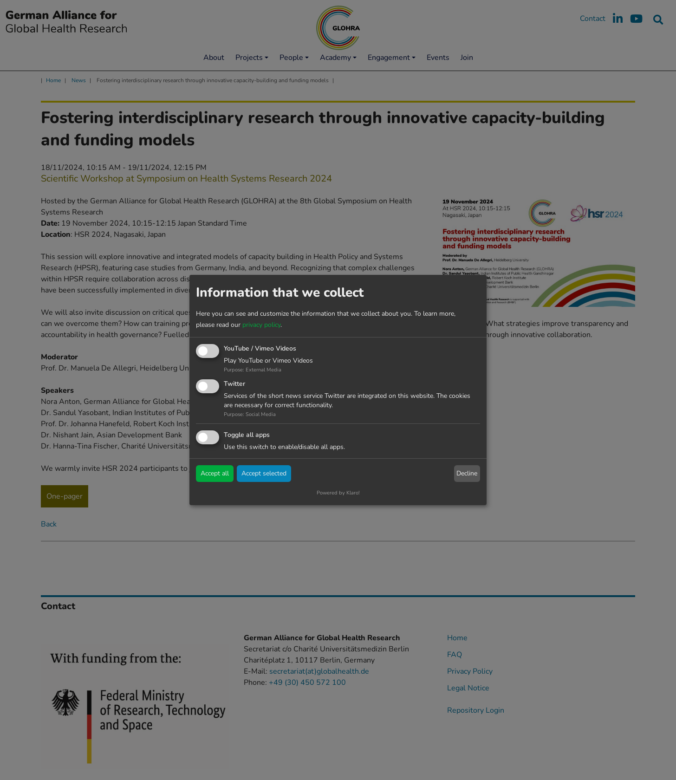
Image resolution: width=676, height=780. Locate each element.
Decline (466, 473)
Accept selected (263, 473)
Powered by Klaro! (338, 492)
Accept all (215, 473)
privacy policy (261, 324)
